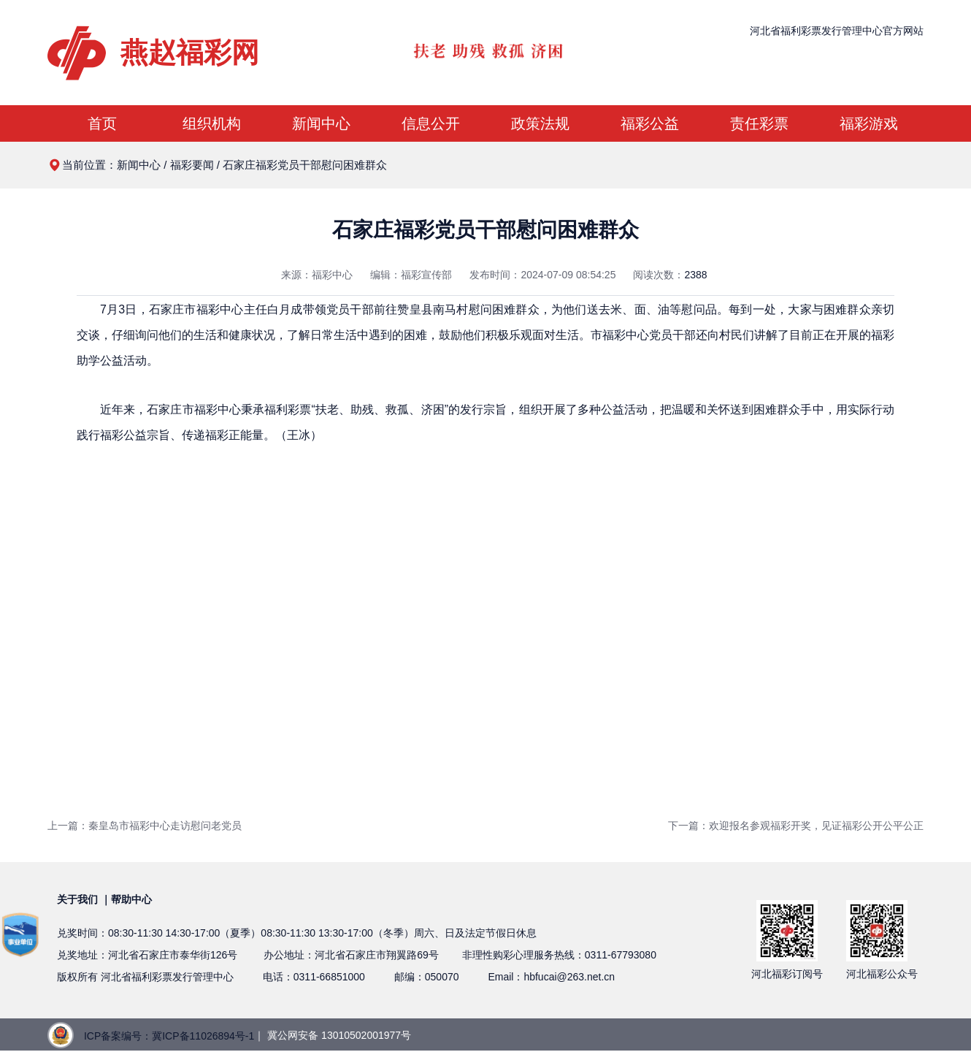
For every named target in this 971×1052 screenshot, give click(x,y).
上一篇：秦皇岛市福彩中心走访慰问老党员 (144, 825)
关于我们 (77, 899)
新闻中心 (321, 123)
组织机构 (212, 123)
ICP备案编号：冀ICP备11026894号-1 (169, 1036)
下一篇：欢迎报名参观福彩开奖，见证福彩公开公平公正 (796, 825)
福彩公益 (650, 123)
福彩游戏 (869, 123)
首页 (102, 123)
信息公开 (431, 123)
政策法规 (540, 123)
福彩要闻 (192, 165)
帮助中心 (131, 899)
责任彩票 (759, 123)
